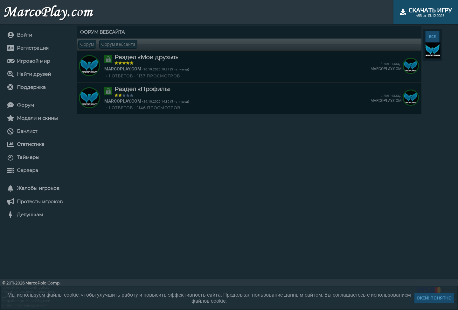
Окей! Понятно (434, 297)
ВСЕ (432, 36)
